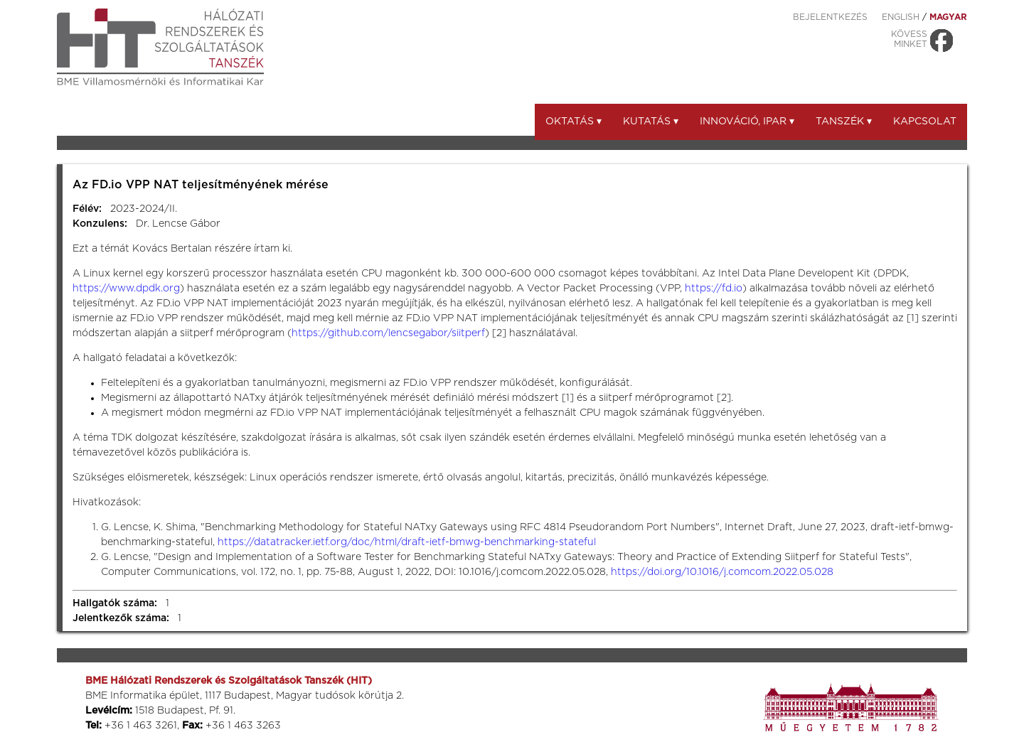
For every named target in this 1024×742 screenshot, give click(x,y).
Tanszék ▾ (844, 122)
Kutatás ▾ (650, 122)
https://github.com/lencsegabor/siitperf (388, 333)
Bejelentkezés (830, 17)
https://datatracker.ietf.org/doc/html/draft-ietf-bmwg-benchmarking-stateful (407, 542)
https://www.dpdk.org (126, 289)
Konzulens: (100, 224)
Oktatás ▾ (573, 122)
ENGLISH (900, 17)
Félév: (87, 209)
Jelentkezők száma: (121, 618)
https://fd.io (713, 289)
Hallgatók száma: (115, 603)
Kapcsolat (924, 122)
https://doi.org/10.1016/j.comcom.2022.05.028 (722, 572)
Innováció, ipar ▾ (747, 122)
